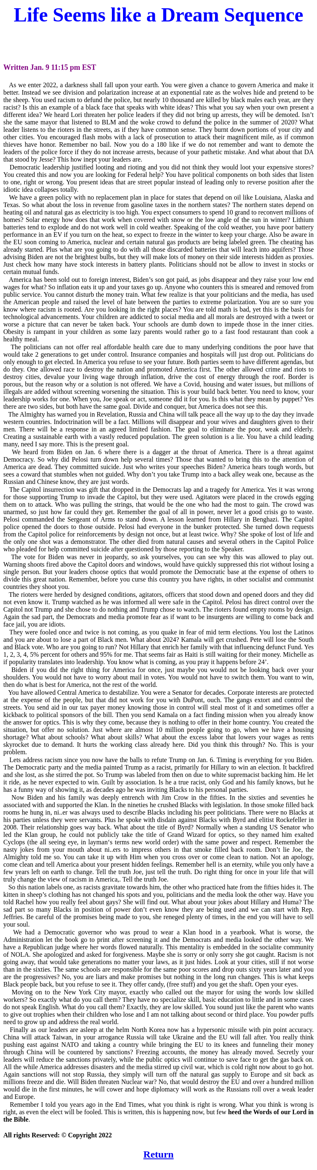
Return (158, 1154)
